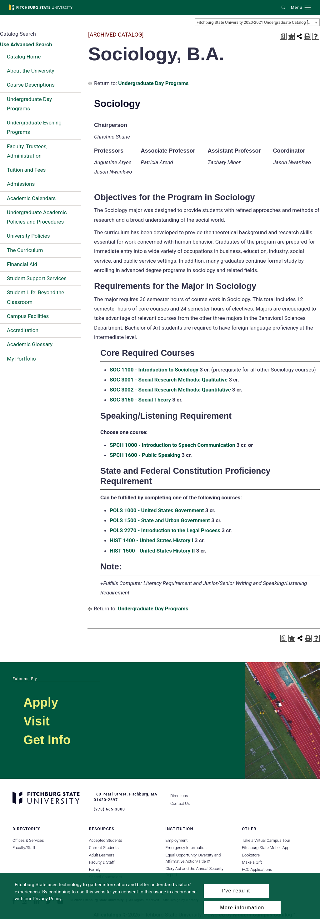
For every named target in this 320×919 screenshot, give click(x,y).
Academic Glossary (29, 344)
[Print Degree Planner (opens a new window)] (283, 36)
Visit (36, 721)
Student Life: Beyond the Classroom (35, 297)
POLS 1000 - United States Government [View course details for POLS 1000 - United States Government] (157, 510)
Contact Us (180, 803)
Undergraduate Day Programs (29, 104)
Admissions (21, 184)
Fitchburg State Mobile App (265, 847)
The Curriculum (25, 250)
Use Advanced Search (26, 44)
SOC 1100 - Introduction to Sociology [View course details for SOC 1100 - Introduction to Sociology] (154, 369)
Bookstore (251, 855)
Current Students (104, 847)
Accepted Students (105, 840)
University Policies (28, 236)
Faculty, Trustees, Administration (27, 151)
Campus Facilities (28, 316)
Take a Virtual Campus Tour (266, 840)
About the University (30, 71)
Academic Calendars (31, 198)
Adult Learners (101, 855)
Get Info (47, 740)
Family (95, 869)
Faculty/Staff (23, 847)
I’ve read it (236, 890)
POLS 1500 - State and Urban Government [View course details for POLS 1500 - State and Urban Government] (160, 520)
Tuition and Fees (26, 170)
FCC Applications (257, 869)
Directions (179, 795)
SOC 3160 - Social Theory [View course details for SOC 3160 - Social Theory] (140, 399)
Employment (177, 840)
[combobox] (257, 22)
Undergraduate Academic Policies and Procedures (37, 217)
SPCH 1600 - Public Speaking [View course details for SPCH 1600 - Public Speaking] (145, 455)
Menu (296, 7)
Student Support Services (37, 278)
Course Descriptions (31, 85)
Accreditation (22, 330)
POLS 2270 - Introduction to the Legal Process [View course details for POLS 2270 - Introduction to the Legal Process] (165, 530)
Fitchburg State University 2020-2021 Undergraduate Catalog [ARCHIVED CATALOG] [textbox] (258, 22)
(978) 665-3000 (109, 809)
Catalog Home (24, 56)
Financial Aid (22, 264)
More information (242, 907)
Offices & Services (28, 840)
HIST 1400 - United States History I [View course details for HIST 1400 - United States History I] (151, 540)
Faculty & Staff (102, 862)
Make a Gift (252, 862)
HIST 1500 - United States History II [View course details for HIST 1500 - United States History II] (152, 551)
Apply (40, 702)
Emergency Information (186, 847)
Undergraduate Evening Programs (34, 127)
